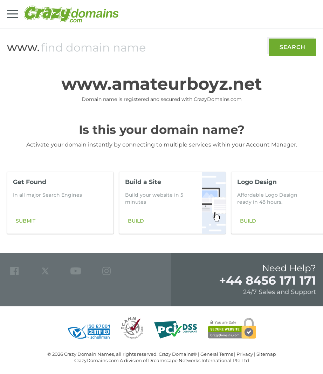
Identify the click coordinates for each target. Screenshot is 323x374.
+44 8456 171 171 (267, 280)
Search (292, 47)
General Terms (216, 354)
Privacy (244, 354)
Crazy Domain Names (89, 354)
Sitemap (266, 354)
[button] (307, 203)
